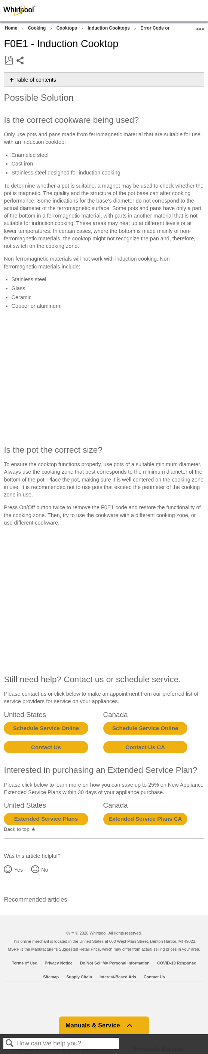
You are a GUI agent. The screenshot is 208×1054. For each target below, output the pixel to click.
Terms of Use (24, 963)
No (44, 870)
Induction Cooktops (109, 28)
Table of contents (35, 80)
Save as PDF (8, 60)
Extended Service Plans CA (145, 818)
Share (20, 61)
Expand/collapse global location (200, 26)
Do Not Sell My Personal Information (115, 963)
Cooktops (67, 28)
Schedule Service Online (46, 728)
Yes (18, 870)
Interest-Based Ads (118, 977)
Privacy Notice (58, 963)
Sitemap (51, 977)
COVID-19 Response (176, 963)
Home (12, 28)
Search (9, 1044)
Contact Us (46, 747)
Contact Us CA (145, 747)
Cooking (37, 28)
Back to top (16, 829)
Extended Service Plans (46, 818)
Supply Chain (79, 977)
